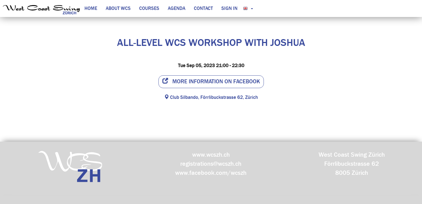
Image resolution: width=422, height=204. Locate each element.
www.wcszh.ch (211, 155)
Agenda (176, 8)
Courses (149, 8)
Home (90, 8)
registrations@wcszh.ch (210, 164)
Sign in (229, 8)
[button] (247, 8)
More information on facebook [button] (211, 81)
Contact (203, 8)
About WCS (118, 8)
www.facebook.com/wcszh (211, 173)
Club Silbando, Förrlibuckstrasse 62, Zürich (211, 97)
